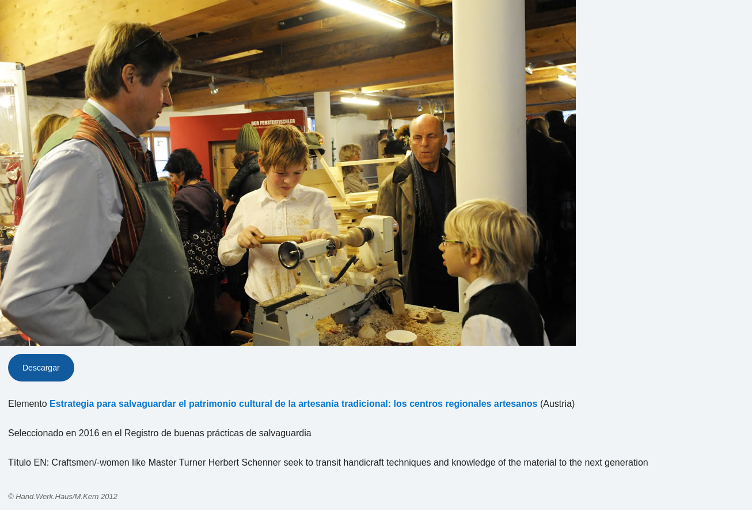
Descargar (41, 367)
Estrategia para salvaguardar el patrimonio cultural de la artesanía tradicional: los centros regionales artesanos (293, 404)
